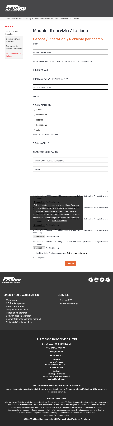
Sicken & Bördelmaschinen (19, 322)
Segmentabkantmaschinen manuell (23, 319)
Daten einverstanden (77, 253)
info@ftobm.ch (56, 352)
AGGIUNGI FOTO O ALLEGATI (70, 234)
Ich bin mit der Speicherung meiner (60, 253)
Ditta (70, 46)
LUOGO (70, 98)
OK (48, 220)
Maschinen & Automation (21, 295)
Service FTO (66, 300)
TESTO (70, 180)
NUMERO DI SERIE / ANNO (70, 154)
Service (63, 295)
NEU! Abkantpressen (16, 303)
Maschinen (11, 300)
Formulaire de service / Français (14, 47)
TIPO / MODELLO (70, 145)
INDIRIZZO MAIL (70, 72)
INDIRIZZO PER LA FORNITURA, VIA (70, 81)
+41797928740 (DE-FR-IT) (56, 365)
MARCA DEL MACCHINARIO (70, 136)
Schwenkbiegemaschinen (18, 316)
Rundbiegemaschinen (16, 312)
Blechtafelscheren (15, 306)
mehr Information (59, 220)
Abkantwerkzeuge (69, 303)
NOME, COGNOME (70, 54)
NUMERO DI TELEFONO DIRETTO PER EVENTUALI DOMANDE (70, 63)
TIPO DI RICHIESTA (42, 105)
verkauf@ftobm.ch (56, 379)
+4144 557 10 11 (56, 355)
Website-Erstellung (81, 419)
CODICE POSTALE (70, 89)
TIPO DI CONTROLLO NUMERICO (70, 163)
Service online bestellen (11, 32)
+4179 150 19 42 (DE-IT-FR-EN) (56, 376)
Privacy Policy (64, 419)
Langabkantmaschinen (17, 309)
